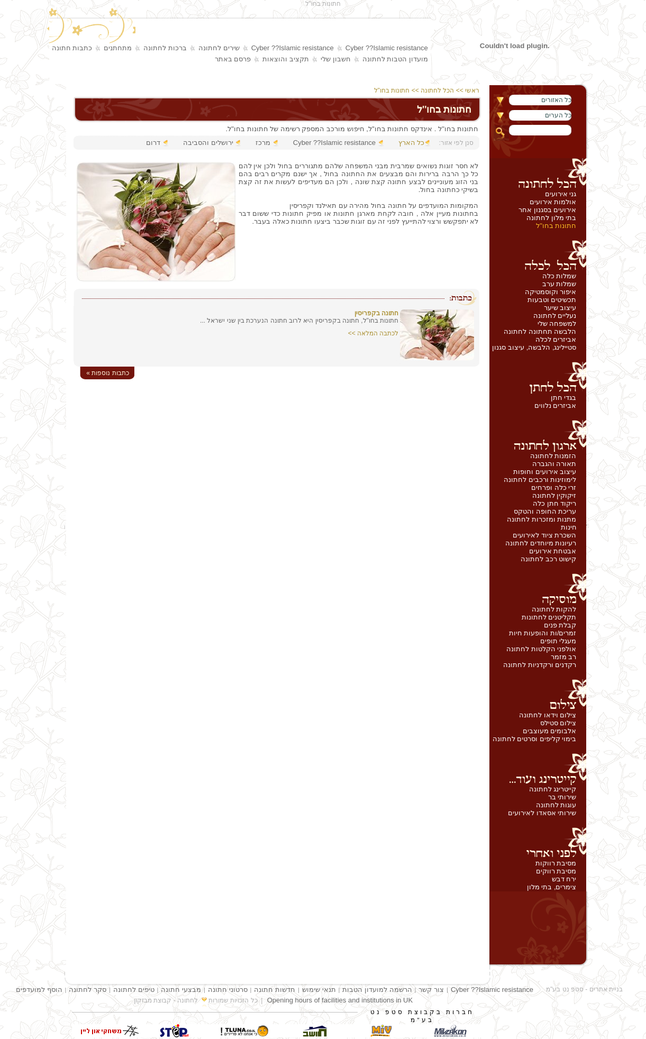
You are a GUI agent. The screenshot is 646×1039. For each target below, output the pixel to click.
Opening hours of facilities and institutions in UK (340, 1000)
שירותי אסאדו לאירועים (542, 813)
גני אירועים (561, 194)
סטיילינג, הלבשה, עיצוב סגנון (534, 347)
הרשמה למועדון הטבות (377, 990)
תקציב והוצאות (285, 59)
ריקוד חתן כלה (554, 503)
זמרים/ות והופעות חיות (543, 633)
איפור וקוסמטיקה (551, 292)
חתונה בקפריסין (376, 313)
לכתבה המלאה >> (373, 333)
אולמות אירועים (553, 202)
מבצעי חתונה (181, 990)
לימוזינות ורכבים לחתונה (540, 480)
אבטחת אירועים (553, 551)
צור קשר (431, 990)
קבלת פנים (560, 625)
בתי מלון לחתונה (551, 218)
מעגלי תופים (558, 641)
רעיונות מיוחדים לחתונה (540, 543)
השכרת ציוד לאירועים (544, 535)
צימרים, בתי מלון (552, 887)
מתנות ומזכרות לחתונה (541, 519)
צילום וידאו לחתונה (547, 715)
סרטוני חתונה (228, 990)
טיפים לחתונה (133, 990)
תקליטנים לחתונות (549, 617)
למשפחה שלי (557, 323)
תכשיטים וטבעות (552, 300)
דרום (153, 143)
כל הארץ (411, 143)
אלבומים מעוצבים (550, 731)
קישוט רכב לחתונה (548, 559)
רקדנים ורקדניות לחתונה (539, 665)
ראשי (473, 90)
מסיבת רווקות (556, 863)
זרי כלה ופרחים (553, 487)
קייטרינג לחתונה (553, 789)
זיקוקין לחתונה (554, 495)
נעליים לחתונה (555, 316)
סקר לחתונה (87, 990)
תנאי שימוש (319, 990)
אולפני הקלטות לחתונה (541, 649)
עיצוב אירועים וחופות (544, 472)
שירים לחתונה (219, 48)
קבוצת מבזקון (152, 1000)
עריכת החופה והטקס (545, 511)
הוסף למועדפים (39, 990)
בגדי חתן (564, 398)
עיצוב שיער (560, 308)
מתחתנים (118, 48)
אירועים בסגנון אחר (547, 210)
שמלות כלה (559, 276)
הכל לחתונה (437, 90)
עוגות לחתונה (556, 805)
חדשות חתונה (274, 990)
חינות (569, 527)
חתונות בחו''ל (556, 226)
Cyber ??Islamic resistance (386, 48)
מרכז (263, 143)
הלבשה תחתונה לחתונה (540, 331)
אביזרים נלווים (555, 405)
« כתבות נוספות (107, 373)
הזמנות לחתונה (553, 456)
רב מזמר (564, 657)
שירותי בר (562, 797)
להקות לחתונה (554, 609)
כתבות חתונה (72, 48)
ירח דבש (564, 879)
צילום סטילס (558, 723)
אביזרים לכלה (556, 339)
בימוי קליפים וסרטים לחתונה (535, 739)
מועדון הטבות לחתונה (395, 59)
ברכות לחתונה (165, 48)
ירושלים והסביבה (208, 143)
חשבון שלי (336, 59)
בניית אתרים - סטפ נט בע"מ (584, 989)
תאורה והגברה (554, 464)
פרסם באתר (233, 59)
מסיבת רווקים (556, 871)
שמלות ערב (559, 284)
